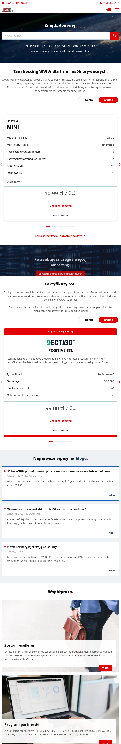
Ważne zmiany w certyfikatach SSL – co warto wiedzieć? (46, 509)
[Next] (119, 164)
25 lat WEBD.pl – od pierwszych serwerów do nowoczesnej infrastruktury (58, 471)
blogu (81, 458)
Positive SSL (60, 346)
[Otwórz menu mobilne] (117, 9)
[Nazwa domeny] (56, 36)
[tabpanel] (60, 167)
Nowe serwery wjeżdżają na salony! (32, 547)
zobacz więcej (60, 215)
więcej (112, 495)
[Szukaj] (114, 36)
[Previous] (1, 164)
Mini (60, 124)
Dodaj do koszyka (61, 205)
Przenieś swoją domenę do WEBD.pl (60, 51)
